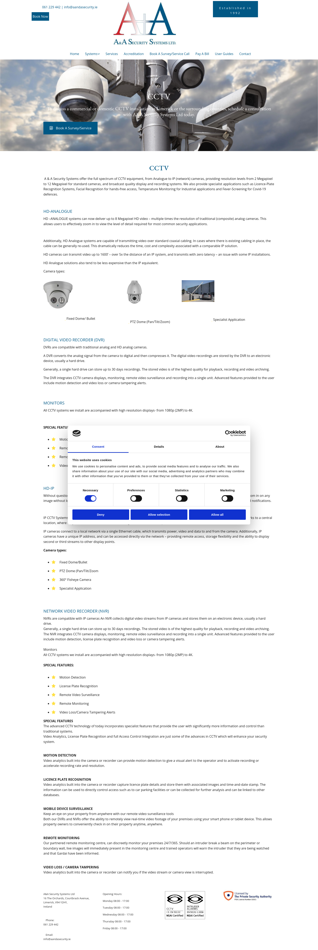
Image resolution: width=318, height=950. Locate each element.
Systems (91, 54)
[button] (40, 16)
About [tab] (219, 446)
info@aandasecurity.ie (57, 939)
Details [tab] (159, 446)
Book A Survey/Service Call (170, 54)
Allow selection (159, 514)
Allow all (217, 514)
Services (112, 54)
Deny (100, 514)
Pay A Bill (202, 54)
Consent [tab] (98, 446)
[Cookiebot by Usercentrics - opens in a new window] (228, 433)
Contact (245, 54)
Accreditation (134, 54)
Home (74, 54)
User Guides (224, 54)
